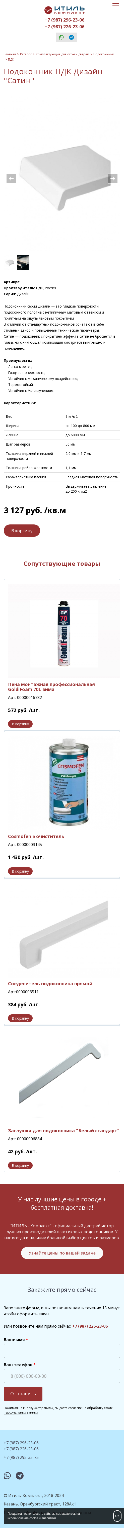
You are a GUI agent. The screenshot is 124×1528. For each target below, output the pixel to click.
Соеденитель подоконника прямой (50, 984)
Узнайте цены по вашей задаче (62, 1253)
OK (117, 1516)
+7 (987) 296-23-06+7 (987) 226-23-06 (64, 23)
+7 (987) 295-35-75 (21, 1457)
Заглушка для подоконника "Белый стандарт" (63, 1131)
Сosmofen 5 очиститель (36, 836)
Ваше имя (14, 1339)
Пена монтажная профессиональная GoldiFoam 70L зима (51, 686)
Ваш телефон (18, 1364)
